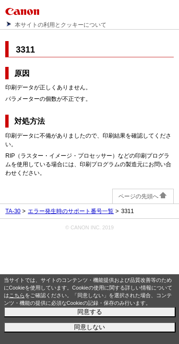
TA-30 (13, 211)
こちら (17, 295)
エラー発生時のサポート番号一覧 (71, 211)
